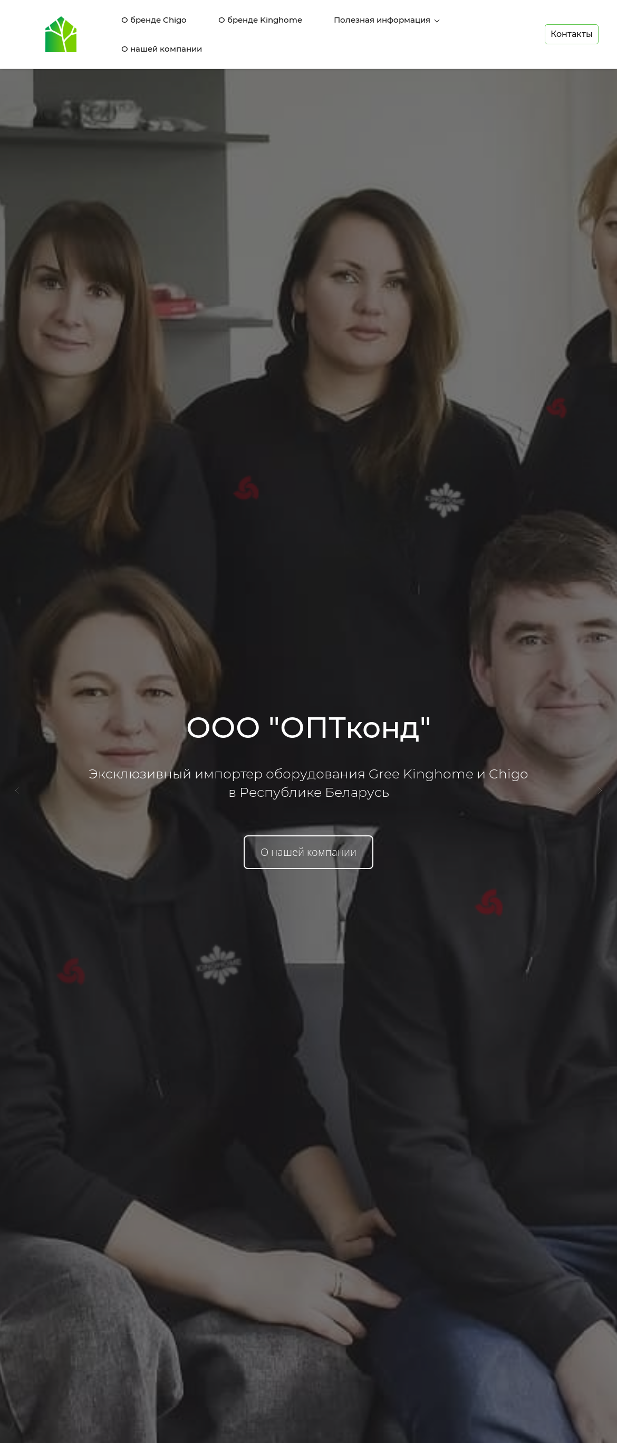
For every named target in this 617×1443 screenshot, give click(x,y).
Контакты (572, 23)
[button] (17, 768)
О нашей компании (308, 830)
